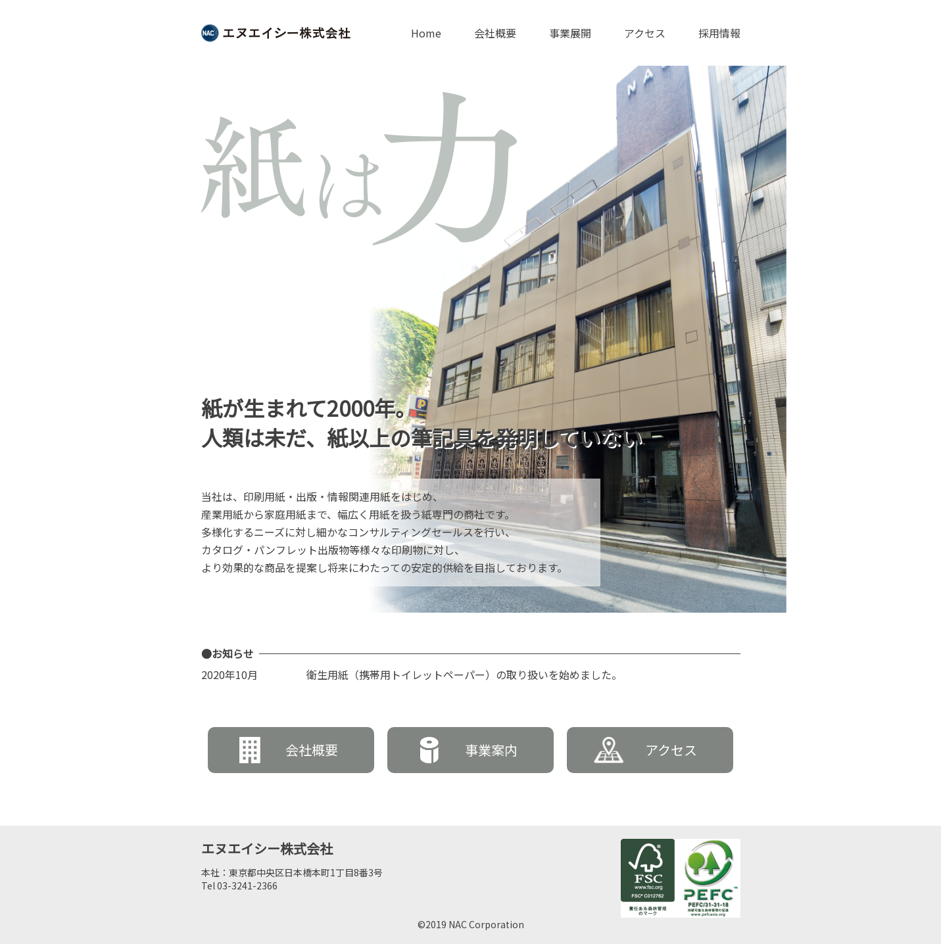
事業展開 (570, 33)
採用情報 (719, 33)
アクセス (644, 33)
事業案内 (469, 750)
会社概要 (495, 33)
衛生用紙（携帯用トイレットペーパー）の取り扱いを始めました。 (464, 674)
